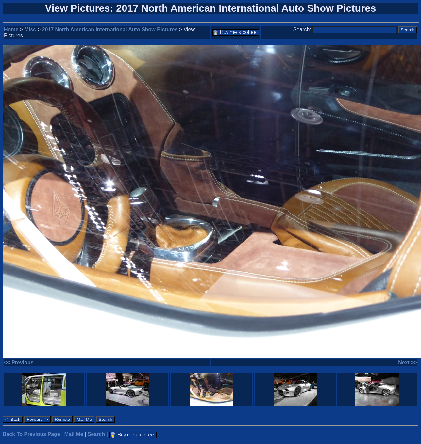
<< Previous (19, 362)
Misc (30, 29)
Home (11, 29)
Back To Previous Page (31, 434)
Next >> (407, 362)
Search (96, 434)
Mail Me (73, 434)
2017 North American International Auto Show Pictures (110, 29)
